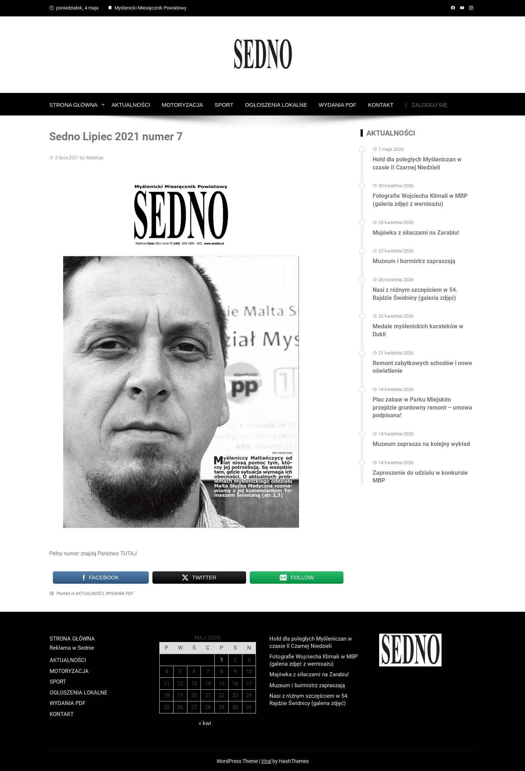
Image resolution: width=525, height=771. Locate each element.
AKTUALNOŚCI (131, 103)
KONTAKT (381, 103)
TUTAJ (128, 552)
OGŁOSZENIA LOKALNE (276, 103)
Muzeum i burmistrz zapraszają (414, 257)
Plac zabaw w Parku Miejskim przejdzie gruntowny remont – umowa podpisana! (422, 401)
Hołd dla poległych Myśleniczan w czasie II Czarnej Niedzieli (417, 161)
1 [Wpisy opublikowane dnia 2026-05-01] (221, 658)
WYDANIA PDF (337, 103)
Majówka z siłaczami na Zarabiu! (416, 229)
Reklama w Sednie (72, 646)
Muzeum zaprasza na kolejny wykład (421, 436)
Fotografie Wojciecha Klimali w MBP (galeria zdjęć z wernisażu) (420, 197)
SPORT (224, 103)
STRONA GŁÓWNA (73, 103)
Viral (266, 760)
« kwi (205, 722)
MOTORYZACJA (182, 103)
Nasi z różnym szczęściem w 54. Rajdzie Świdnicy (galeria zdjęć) (415, 289)
